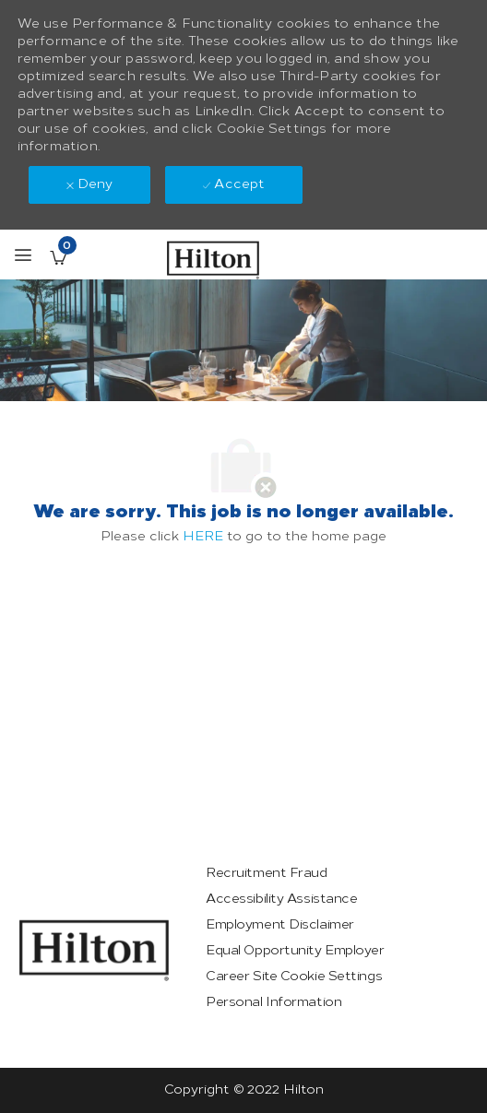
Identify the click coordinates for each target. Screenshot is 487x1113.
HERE (203, 536)
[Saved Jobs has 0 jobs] (58, 257)
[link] (94, 950)
